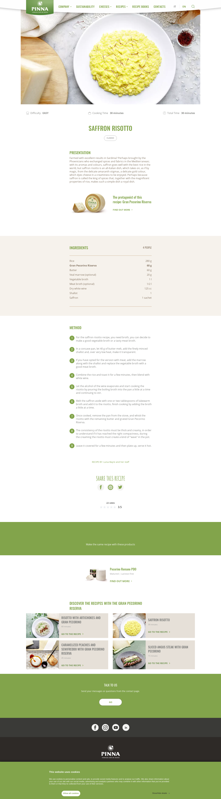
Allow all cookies (71, 793)
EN (184, 6)
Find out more (121, 209)
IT (175, 6)
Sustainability (85, 7)
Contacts (160, 7)
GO (110, 702)
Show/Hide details (159, 793)
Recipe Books (140, 7)
